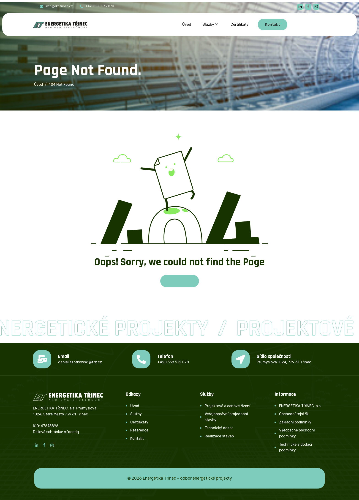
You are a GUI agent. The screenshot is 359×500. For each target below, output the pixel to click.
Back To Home (180, 281)
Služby (210, 25)
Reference (139, 430)
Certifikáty (240, 24)
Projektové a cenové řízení (227, 406)
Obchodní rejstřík (294, 414)
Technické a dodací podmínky (295, 447)
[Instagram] (52, 445)
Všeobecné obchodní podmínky (297, 433)
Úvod (186, 24)
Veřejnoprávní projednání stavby (226, 417)
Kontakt (137, 438)
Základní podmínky (295, 422)
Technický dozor (219, 428)
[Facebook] (308, 7)
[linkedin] (300, 7)
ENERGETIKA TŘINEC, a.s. (300, 406)
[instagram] (316, 7)
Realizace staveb (219, 436)
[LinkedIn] (36, 445)
